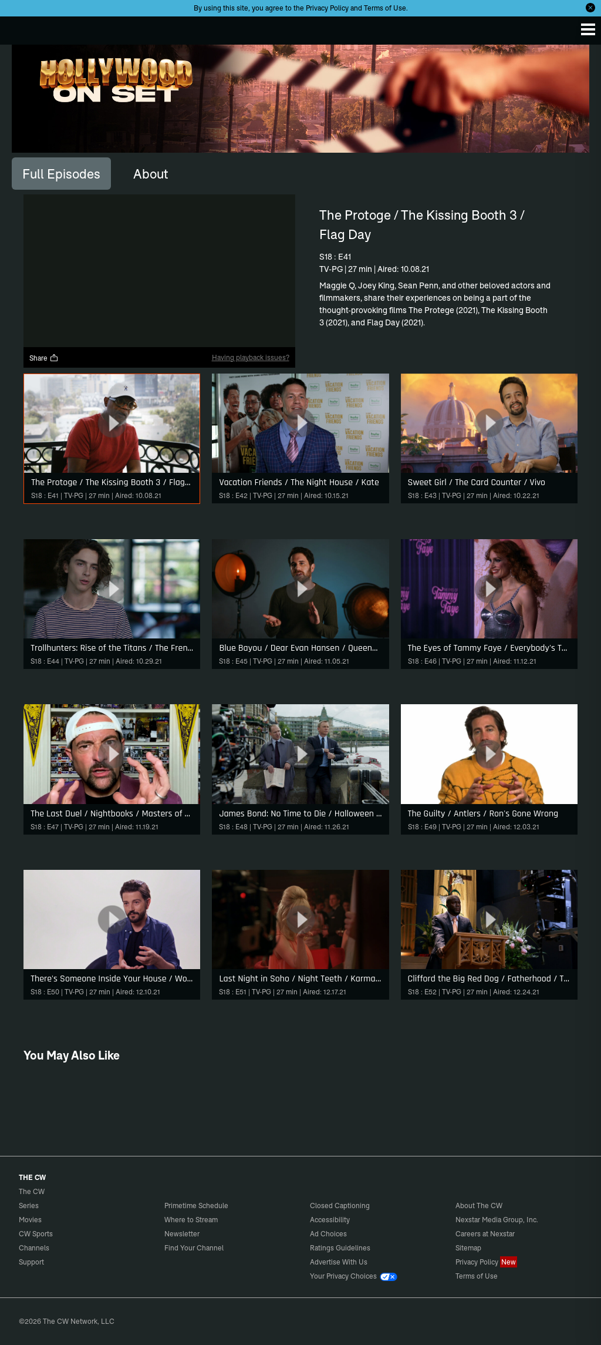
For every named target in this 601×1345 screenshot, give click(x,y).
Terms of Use (385, 8)
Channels (34, 1247)
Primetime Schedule (196, 1205)
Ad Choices (328, 1233)
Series (29, 1205)
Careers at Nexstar (485, 1233)
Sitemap (468, 1247)
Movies (30, 1219)
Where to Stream (191, 1219)
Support (31, 1261)
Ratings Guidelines (340, 1247)
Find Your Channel (194, 1247)
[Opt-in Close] (590, 7)
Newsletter (182, 1233)
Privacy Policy (327, 8)
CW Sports (36, 1233)
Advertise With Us (338, 1261)
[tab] (61, 173)
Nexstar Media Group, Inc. (496, 1219)
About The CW (478, 1205)
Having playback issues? (250, 357)
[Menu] (588, 29)
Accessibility (330, 1219)
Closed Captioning (340, 1205)
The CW (20, 27)
